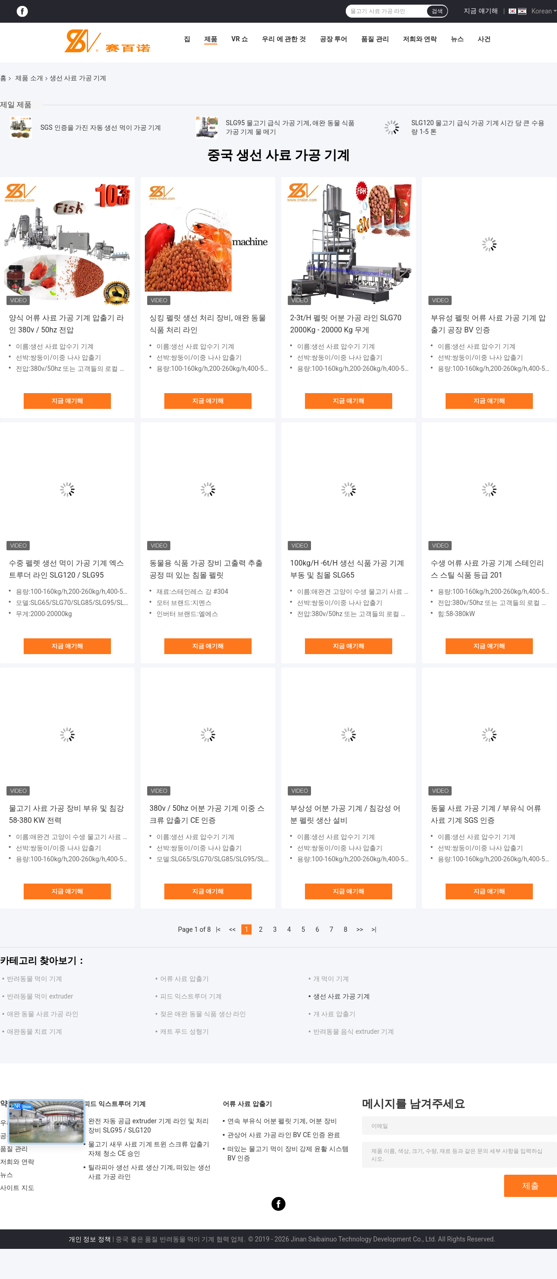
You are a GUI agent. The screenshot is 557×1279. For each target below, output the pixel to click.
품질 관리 (375, 39)
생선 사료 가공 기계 (341, 996)
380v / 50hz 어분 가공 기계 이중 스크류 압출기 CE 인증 (207, 814)
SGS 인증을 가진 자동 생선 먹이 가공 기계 (100, 127)
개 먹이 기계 (331, 978)
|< (218, 929)
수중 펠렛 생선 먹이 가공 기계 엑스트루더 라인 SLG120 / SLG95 (66, 569)
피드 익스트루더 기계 (191, 996)
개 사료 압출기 (334, 1014)
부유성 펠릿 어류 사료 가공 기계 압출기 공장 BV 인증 (488, 323)
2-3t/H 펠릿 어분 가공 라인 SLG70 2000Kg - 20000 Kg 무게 (346, 323)
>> (359, 929)
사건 (484, 39)
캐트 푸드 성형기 (184, 1031)
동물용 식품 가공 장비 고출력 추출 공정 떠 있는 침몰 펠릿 (206, 569)
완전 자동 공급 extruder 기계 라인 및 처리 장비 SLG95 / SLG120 (148, 1125)
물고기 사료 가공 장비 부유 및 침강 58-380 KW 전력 (66, 814)
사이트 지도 (17, 1187)
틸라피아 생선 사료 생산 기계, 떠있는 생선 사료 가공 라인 (149, 1172)
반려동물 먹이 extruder (40, 996)
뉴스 (457, 39)
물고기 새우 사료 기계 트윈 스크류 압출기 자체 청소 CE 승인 (148, 1148)
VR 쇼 (239, 39)
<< (232, 929)
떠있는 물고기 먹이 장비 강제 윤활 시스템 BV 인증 (288, 1153)
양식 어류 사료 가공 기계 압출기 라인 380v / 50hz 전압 (66, 323)
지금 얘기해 (481, 10)
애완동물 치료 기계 (34, 1031)
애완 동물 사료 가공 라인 (42, 1014)
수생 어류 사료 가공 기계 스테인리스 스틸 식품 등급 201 (487, 569)
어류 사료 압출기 (184, 978)
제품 (210, 39)
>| (373, 929)
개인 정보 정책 (90, 1239)
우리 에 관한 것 (283, 39)
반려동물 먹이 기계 (34, 978)
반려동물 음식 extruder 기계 (353, 1031)
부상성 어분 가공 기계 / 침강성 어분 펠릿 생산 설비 (345, 814)
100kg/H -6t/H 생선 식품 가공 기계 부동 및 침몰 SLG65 (347, 569)
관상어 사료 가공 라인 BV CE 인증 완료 (283, 1135)
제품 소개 (29, 78)
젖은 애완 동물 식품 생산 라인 (203, 1014)
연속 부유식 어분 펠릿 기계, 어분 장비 (282, 1121)
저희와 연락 (420, 39)
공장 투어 (333, 39)
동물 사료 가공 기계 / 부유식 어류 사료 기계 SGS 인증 (486, 814)
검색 (437, 11)
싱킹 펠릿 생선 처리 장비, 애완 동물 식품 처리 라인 (207, 323)
